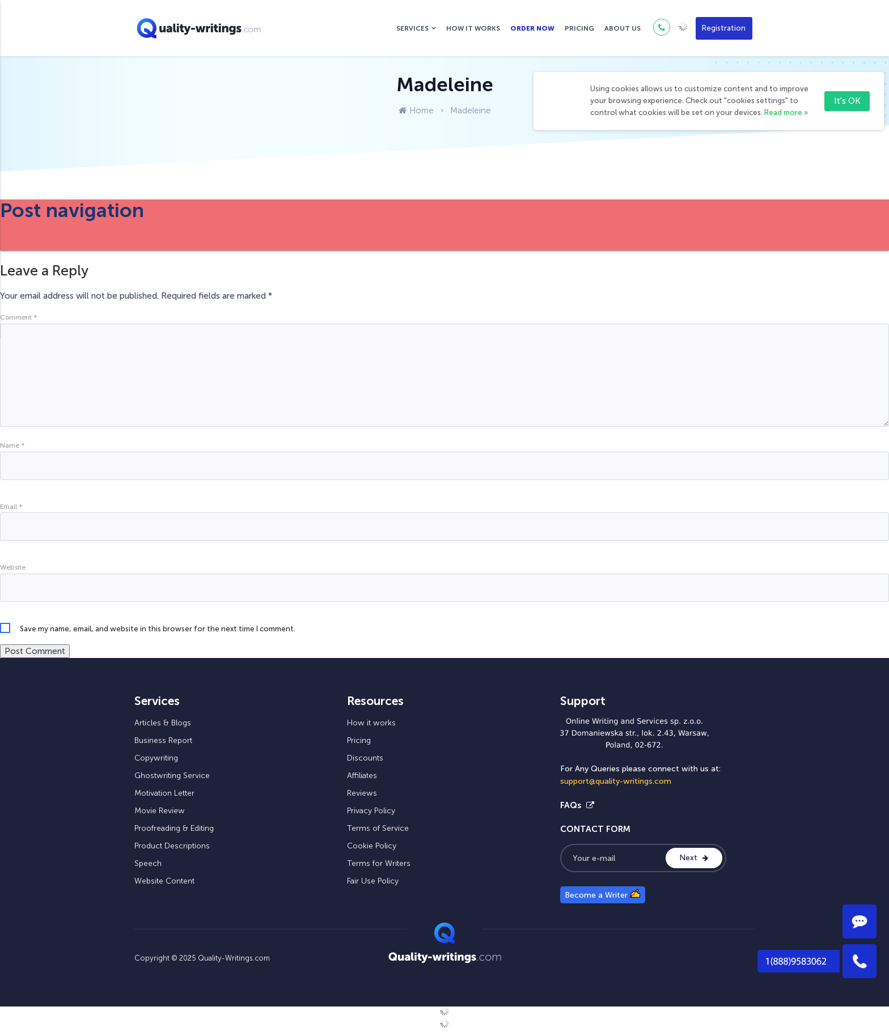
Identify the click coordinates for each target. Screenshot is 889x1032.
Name (12, 445)
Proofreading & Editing (174, 828)
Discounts (365, 758)
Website (13, 567)
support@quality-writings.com (615, 781)
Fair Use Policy (373, 881)
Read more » (786, 112)
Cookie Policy (371, 846)
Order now (532, 28)
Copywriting (156, 758)
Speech (148, 863)
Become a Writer (602, 894)
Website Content (164, 881)
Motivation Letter (164, 793)
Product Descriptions (172, 846)
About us (622, 28)
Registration (724, 28)
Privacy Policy (371, 811)
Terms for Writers (378, 863)
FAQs (577, 805)
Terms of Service (378, 828)
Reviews (362, 793)
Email (11, 507)
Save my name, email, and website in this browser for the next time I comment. (157, 629)
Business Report (163, 740)
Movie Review (159, 811)
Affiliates (362, 775)
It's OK (847, 101)
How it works (473, 28)
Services (412, 28)
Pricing (579, 28)
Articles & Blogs (162, 723)
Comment (18, 317)
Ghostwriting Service (172, 775)
